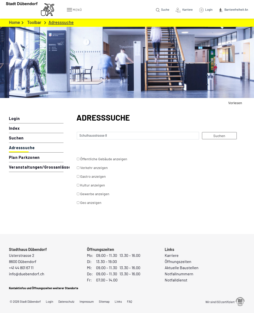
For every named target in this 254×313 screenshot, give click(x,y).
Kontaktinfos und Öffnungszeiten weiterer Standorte (43, 288)
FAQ (129, 301)
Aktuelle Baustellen (181, 267)
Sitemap (104, 301)
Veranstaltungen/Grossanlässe (36, 167)
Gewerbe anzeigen (94, 194)
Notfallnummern (179, 273)
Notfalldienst (176, 279)
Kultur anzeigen (92, 185)
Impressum (87, 301)
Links (118, 301)
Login (14, 118)
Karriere (172, 255)
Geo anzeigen (90, 202)
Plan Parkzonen (24, 157)
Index (14, 128)
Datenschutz (66, 301)
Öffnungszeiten (178, 261)
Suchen (16, 137)
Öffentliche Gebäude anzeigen (103, 159)
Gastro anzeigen (93, 176)
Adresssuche (35, 147)
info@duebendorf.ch (26, 273)
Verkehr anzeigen (94, 167)
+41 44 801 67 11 (21, 267)
